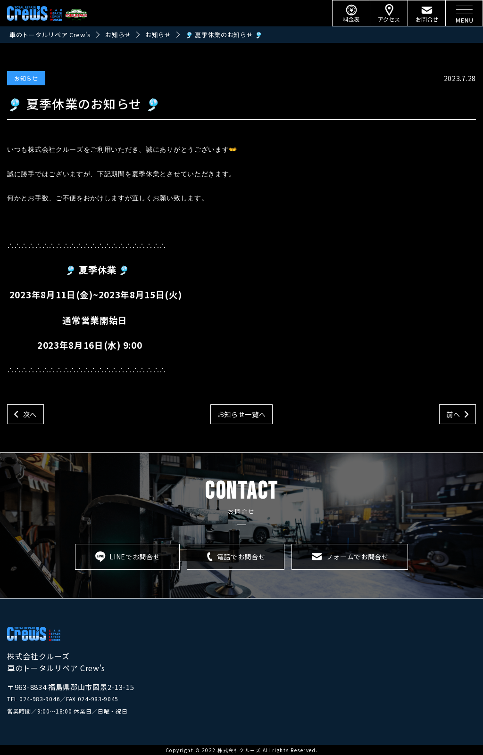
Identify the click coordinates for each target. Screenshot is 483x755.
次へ (30, 414)
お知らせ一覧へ (241, 414)
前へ (453, 414)
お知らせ (26, 78)
